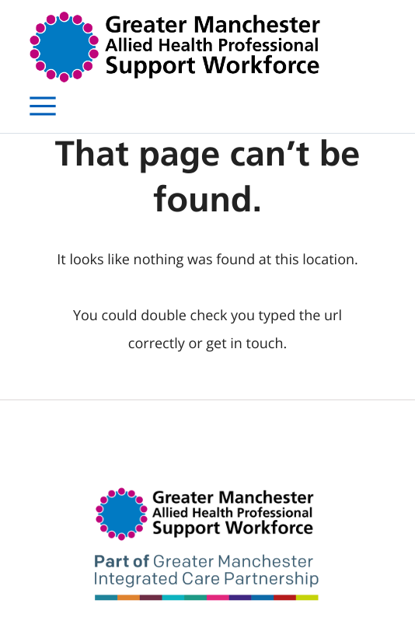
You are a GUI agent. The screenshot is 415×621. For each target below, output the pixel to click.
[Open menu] (42, 106)
